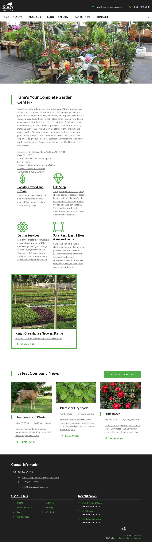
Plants (17, 17)
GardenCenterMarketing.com (130, 538)
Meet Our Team (24, 507)
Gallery (63, 17)
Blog (50, 17)
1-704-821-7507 (142, 7)
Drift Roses (112, 414)
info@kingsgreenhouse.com (110, 7)
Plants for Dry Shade (74, 408)
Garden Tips (82, 17)
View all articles (122, 374)
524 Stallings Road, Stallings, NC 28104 (40, 477)
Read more (28, 344)
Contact (102, 17)
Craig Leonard (44, 423)
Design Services (28, 235)
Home (5, 17)
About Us (35, 17)
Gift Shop (59, 187)
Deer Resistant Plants (31, 417)
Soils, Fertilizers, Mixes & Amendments (68, 237)
